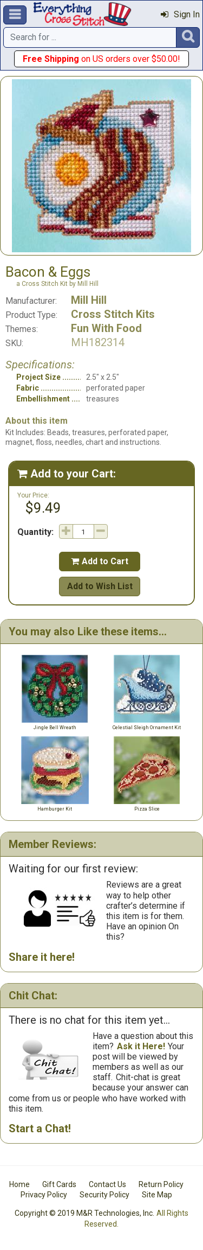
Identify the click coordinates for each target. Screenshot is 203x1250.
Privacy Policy (44, 1194)
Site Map (157, 1194)
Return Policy (161, 1184)
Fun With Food (106, 328)
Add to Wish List (100, 586)
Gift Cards (59, 1184)
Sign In (180, 14)
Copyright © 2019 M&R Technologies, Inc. (84, 1213)
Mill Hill (89, 300)
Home (19, 1184)
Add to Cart (99, 561)
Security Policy (104, 1194)
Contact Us (107, 1184)
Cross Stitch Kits (113, 314)
